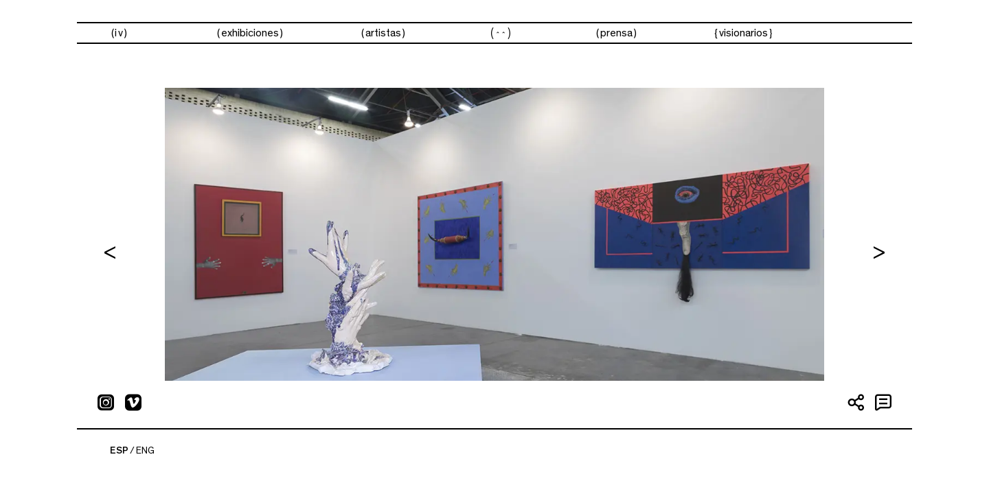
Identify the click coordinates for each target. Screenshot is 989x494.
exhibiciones (250, 32)
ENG (145, 451)
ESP (119, 451)
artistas (383, 32)
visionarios (743, 32)
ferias (500, 33)
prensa (616, 32)
